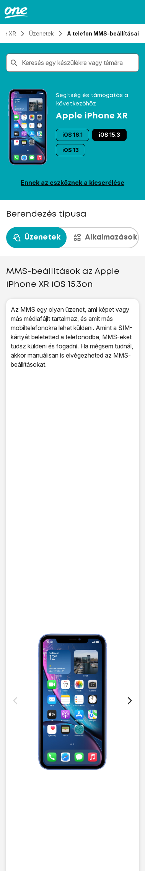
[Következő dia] (129, 700)
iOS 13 (70, 150)
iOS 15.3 (109, 134)
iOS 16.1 (72, 134)
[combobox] (78, 62)
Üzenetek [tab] (36, 237)
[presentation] (72, 237)
